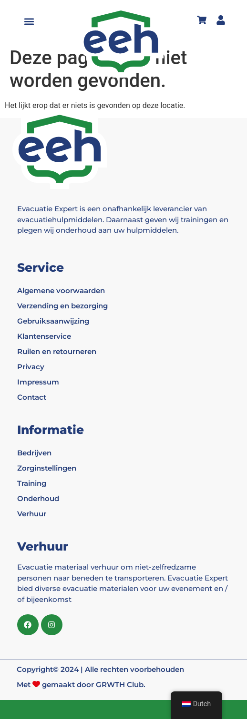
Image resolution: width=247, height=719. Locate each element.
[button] (29, 22)
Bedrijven (34, 452)
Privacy (30, 366)
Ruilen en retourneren (56, 351)
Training (31, 483)
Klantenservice (44, 336)
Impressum (38, 381)
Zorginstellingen (46, 468)
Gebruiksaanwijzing (53, 320)
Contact (31, 397)
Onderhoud (38, 498)
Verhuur (31, 513)
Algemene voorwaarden (61, 290)
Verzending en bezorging (62, 305)
